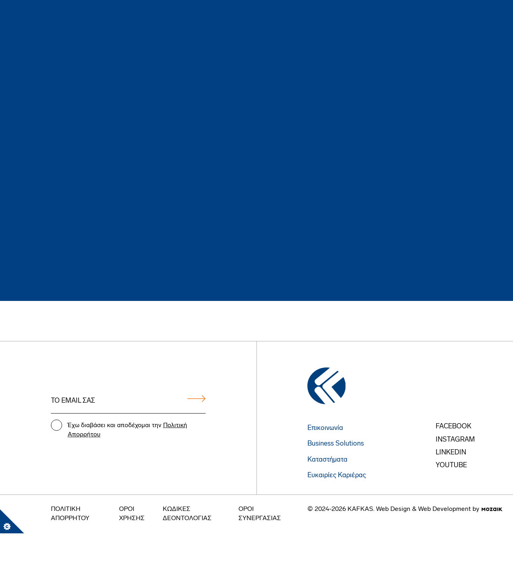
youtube (451, 465)
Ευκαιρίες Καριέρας (336, 475)
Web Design (393, 509)
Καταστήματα (327, 459)
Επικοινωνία (325, 428)
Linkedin (451, 452)
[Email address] (128, 401)
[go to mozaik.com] (492, 509)
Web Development (444, 509)
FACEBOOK (453, 426)
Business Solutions (335, 443)
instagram (455, 439)
